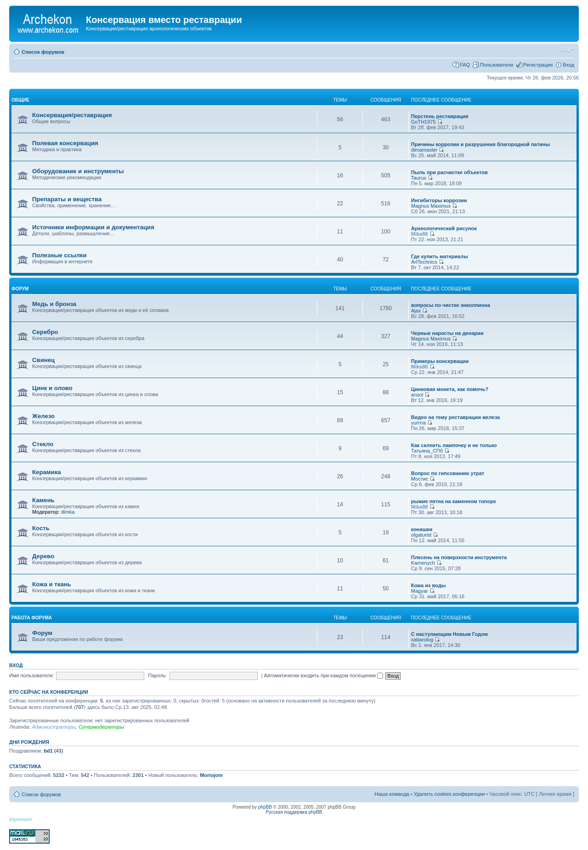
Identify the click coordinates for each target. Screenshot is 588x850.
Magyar (419, 591)
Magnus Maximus (431, 206)
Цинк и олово (52, 388)
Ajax (416, 310)
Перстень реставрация (440, 116)
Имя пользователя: (31, 675)
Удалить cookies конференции (449, 794)
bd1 (48, 751)
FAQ (465, 65)
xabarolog (422, 639)
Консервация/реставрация (72, 115)
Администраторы (53, 727)
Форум (42, 632)
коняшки (422, 529)
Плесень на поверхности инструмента (459, 557)
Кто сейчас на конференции (48, 692)
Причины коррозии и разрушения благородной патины (480, 144)
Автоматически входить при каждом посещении (324, 675)
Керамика (46, 472)
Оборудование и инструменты (78, 171)
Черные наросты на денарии (447, 333)
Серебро (45, 332)
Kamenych (423, 563)
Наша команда (391, 794)
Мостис (420, 479)
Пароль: (157, 675)
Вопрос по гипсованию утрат (447, 473)
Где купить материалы (439, 256)
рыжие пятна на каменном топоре (453, 501)
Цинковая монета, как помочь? (449, 389)
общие (20, 99)
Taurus (418, 178)
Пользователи (496, 65)
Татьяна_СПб (427, 450)
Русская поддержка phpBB (294, 812)
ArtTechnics (424, 262)
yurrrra (418, 422)
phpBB (265, 807)
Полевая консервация (65, 143)
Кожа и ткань (51, 584)
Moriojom (211, 775)
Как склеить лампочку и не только (454, 445)
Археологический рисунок (444, 228)
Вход (568, 65)
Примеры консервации (440, 361)
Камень (43, 500)
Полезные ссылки (59, 255)
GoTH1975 (423, 122)
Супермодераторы (101, 727)
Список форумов (43, 52)
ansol (417, 394)
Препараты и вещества (67, 199)
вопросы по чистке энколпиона (450, 305)
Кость (41, 528)
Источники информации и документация (93, 227)
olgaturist (421, 535)
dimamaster (424, 150)
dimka (67, 512)
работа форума (31, 617)
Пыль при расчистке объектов (449, 172)
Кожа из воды (428, 585)
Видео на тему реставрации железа (455, 417)
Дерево (43, 556)
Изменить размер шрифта (567, 50)
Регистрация (538, 65)
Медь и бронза (54, 303)
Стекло (42, 444)
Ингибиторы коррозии (439, 200)
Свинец (43, 360)
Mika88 (419, 234)
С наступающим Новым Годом (449, 634)
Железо (43, 416)
